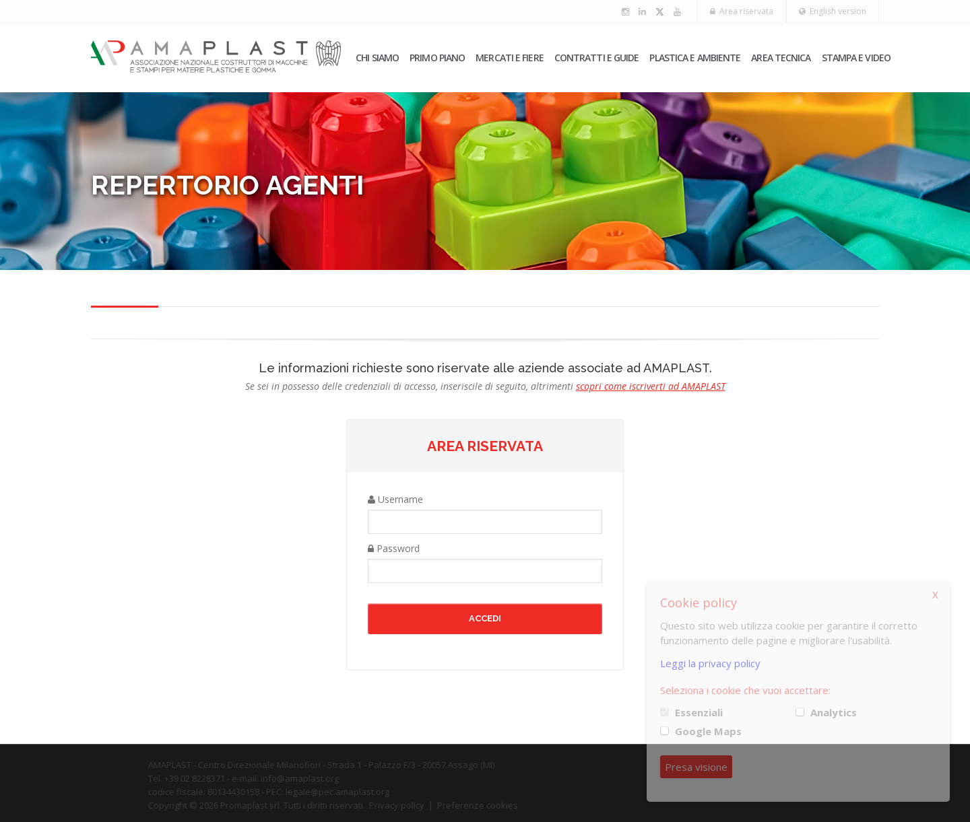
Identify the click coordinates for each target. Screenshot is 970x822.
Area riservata (741, 11)
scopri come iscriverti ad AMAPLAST (650, 386)
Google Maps (708, 731)
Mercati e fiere (510, 57)
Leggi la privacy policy (710, 663)
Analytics (833, 712)
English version (832, 11)
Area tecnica (780, 57)
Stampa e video (856, 57)
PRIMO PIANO (437, 57)
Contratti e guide (596, 57)
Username (395, 499)
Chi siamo (377, 57)
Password (394, 548)
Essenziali (699, 712)
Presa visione (696, 767)
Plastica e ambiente (694, 57)
